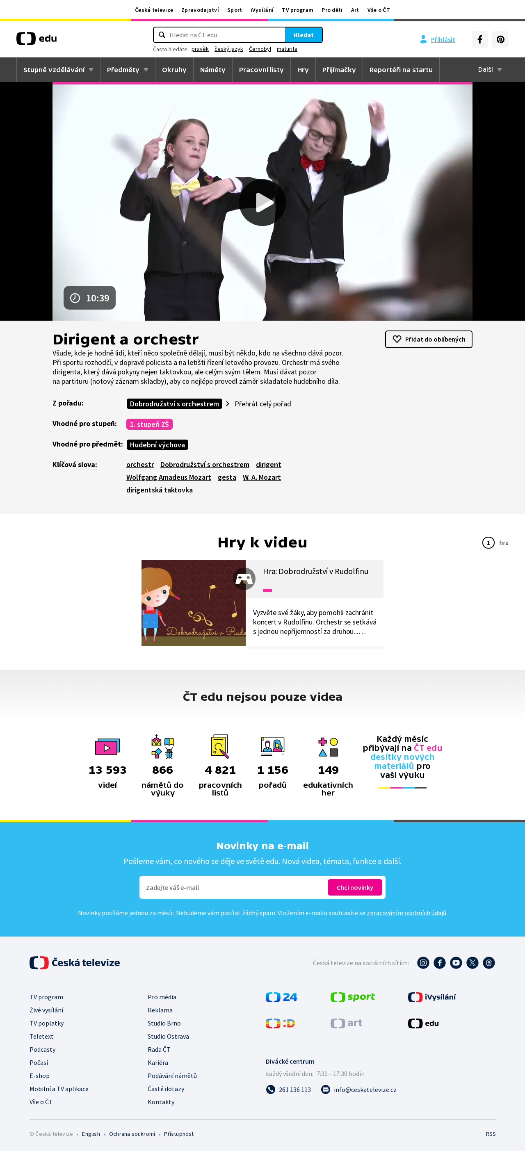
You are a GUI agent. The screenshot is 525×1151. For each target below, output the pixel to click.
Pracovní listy (261, 69)
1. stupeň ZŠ (149, 424)
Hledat (303, 35)
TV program (297, 10)
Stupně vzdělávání (53, 69)
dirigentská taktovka (159, 490)
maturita (287, 48)
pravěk (200, 48)
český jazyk (229, 48)
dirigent (268, 464)
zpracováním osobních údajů (406, 913)
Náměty (213, 69)
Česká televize (154, 10)
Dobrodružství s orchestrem (174, 403)
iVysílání (262, 10)
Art (355, 10)
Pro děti (332, 10)
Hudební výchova (157, 444)
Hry (303, 69)
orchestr (140, 464)
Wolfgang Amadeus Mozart (168, 477)
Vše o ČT (379, 10)
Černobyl (260, 48)
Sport (234, 10)
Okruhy (174, 69)
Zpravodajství (200, 10)
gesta (227, 477)
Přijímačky (339, 69)
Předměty (123, 69)
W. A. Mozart (262, 477)
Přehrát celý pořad (262, 403)
